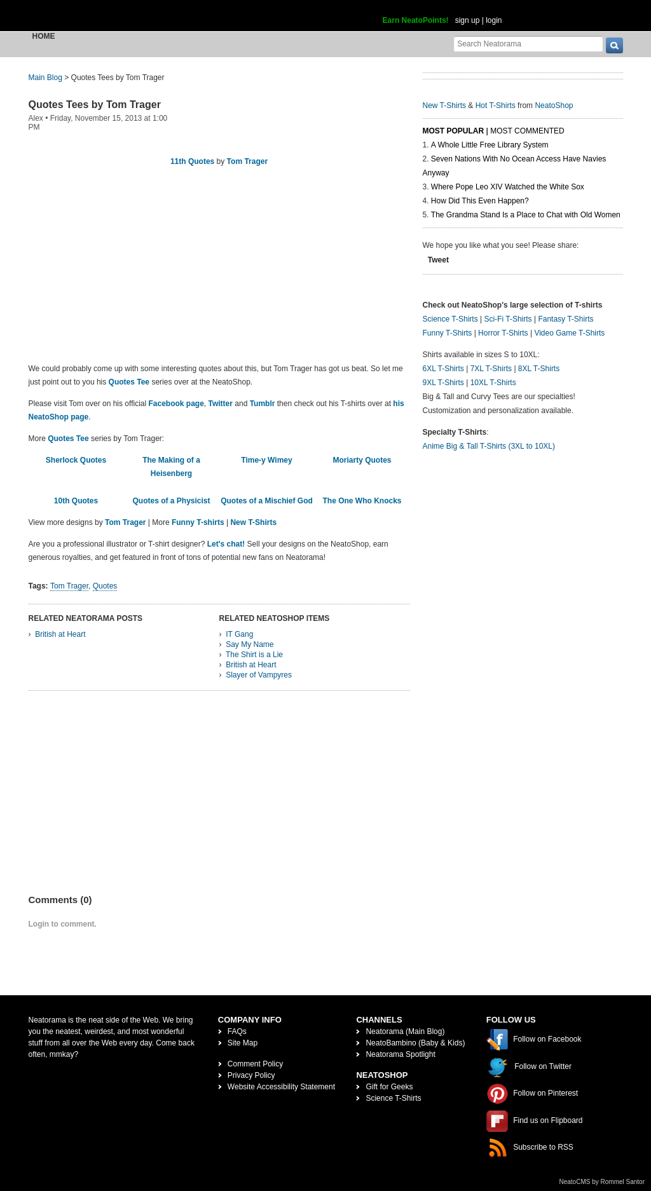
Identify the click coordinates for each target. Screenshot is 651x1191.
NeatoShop (554, 105)
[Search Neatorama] (528, 43)
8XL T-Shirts (538, 368)
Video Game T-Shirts (569, 333)
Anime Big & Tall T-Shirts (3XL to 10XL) (489, 446)
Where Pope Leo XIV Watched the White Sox (507, 186)
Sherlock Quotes (76, 460)
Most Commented (527, 130)
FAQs (237, 1031)
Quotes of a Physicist (171, 500)
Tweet (438, 259)
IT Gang (239, 634)
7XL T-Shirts (491, 368)
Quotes (105, 586)
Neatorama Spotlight (400, 1054)
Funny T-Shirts (447, 333)
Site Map (242, 1042)
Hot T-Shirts (496, 105)
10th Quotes (76, 500)
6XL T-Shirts (443, 368)
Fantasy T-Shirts (565, 319)
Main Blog (45, 77)
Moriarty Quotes (361, 460)
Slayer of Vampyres (259, 674)
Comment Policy (255, 1063)
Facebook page (175, 403)
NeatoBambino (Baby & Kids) (415, 1042)
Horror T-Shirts (503, 333)
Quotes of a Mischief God (267, 500)
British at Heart (60, 634)
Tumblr (262, 403)
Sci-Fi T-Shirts (507, 319)
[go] (614, 45)
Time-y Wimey (266, 460)
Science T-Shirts (450, 319)
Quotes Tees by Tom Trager (95, 104)
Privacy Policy (251, 1075)
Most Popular (453, 130)
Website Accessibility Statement (281, 1086)
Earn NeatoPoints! (416, 20)
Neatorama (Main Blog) (405, 1031)
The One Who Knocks (361, 500)
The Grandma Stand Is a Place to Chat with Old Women (525, 214)
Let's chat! (226, 544)
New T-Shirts (253, 522)
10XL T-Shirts (493, 382)
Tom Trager (247, 161)
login (494, 20)
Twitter (221, 403)
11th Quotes (192, 161)
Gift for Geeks (389, 1086)
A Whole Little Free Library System (490, 144)
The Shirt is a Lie (254, 654)
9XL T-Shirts (443, 382)
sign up (467, 20)
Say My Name (249, 644)
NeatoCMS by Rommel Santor (602, 1181)
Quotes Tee (129, 382)
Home (43, 36)
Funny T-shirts (198, 522)
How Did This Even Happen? (480, 200)
